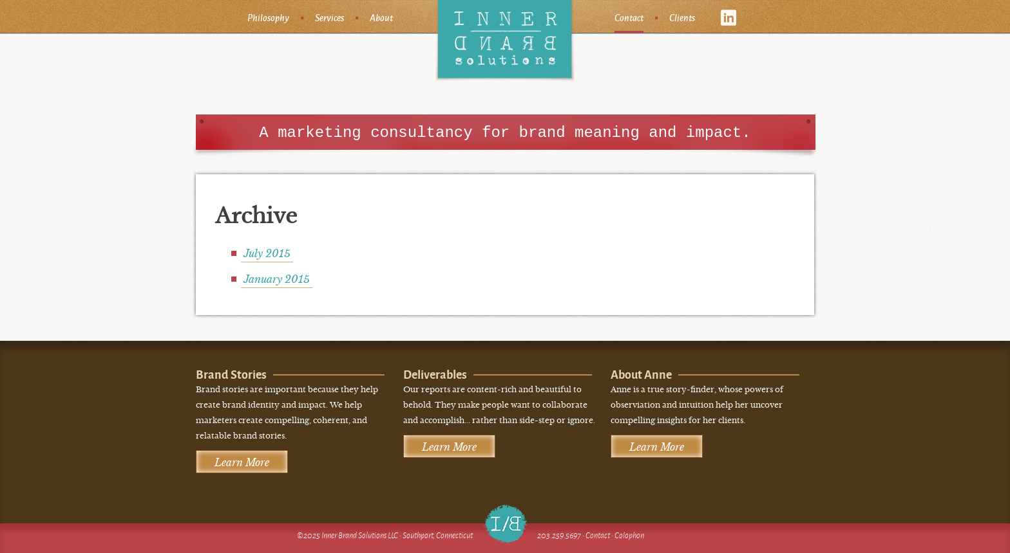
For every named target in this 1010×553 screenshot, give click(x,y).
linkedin (729, 18)
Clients (682, 17)
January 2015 (276, 279)
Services (329, 17)
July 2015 (267, 253)
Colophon (629, 535)
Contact (629, 17)
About (381, 17)
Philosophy (268, 17)
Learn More (241, 462)
